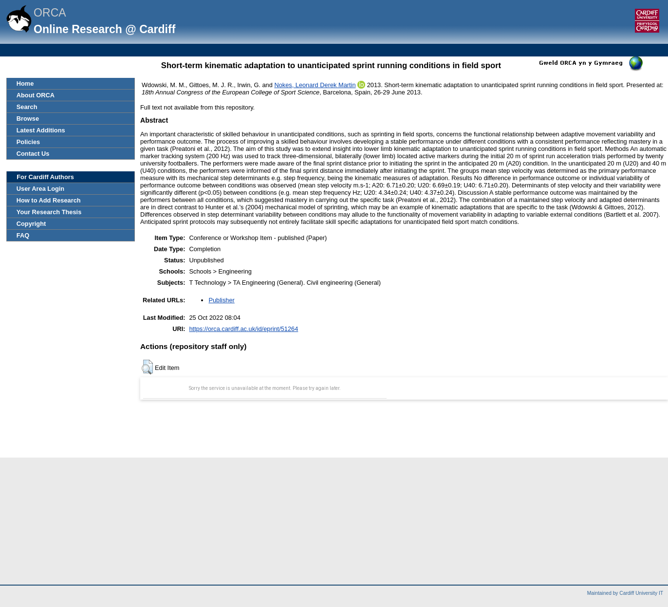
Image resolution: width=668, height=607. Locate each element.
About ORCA (36, 95)
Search (27, 106)
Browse (28, 118)
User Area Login (40, 188)
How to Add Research (49, 200)
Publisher (221, 300)
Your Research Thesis (49, 212)
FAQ (23, 235)
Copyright (31, 223)
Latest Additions (41, 130)
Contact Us (33, 153)
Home (25, 83)
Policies (28, 142)
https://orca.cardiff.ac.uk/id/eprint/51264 (243, 328)
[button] (147, 367)
